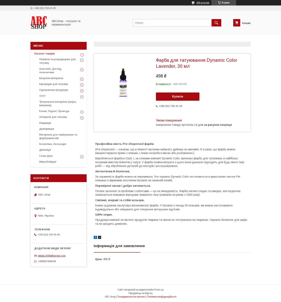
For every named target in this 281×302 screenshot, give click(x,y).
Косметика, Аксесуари (52, 144)
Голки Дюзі (45, 155)
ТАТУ (42, 95)
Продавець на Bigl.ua (140, 293)
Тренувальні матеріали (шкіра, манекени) (57, 103)
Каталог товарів (44, 53)
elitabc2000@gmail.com (52, 255)
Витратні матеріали (51, 78)
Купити (177, 96)
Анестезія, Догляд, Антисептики (50, 70)
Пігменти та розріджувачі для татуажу (57, 61)
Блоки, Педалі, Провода (54, 111)
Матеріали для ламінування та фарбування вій (58, 136)
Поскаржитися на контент (131, 296)
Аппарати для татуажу (53, 116)
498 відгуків (202, 2)
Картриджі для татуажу (53, 84)
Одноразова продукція (53, 89)
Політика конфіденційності (161, 296)
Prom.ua (159, 289)
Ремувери (45, 123)
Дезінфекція (46, 128)
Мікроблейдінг (48, 161)
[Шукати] (216, 22)
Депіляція (45, 149)
